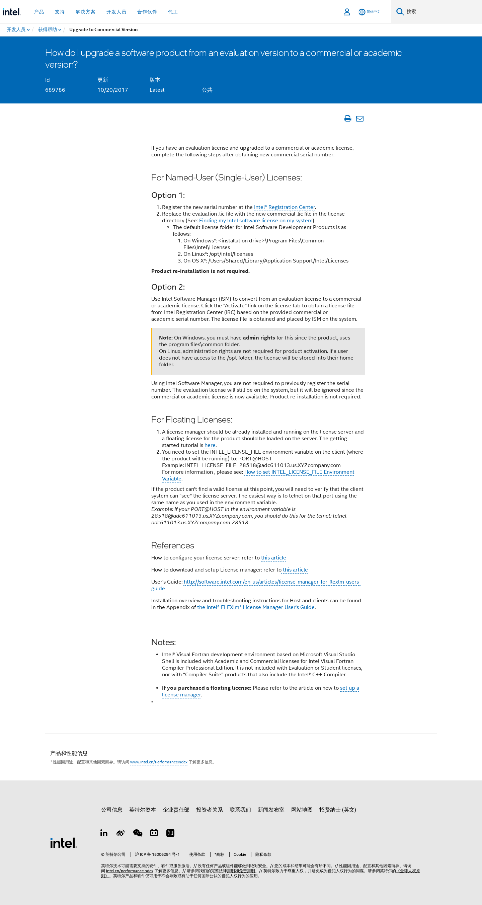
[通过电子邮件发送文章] (359, 118)
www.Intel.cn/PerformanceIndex (158, 761)
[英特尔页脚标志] (63, 842)
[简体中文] (369, 11)
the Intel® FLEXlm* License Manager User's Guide (256, 607)
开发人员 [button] (116, 12)
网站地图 (302, 810)
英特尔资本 (142, 810)
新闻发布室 (271, 810)
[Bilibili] (154, 834)
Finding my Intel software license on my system (256, 220)
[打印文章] (347, 118)
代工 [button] (173, 12)
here (210, 445)
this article (273, 557)
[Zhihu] (170, 834)
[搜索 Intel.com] (443, 11)
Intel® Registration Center (284, 207)
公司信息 (112, 810)
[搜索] (400, 11)
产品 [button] (39, 12)
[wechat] (137, 834)
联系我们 (240, 810)
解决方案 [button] (86, 12)
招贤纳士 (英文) (337, 810)
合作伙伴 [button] (147, 12)
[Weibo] (121, 834)
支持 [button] (60, 12)
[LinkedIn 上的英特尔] (104, 834)
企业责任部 (176, 810)
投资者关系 (209, 810)
